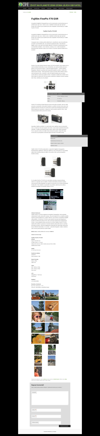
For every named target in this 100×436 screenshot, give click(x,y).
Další (75, 12)
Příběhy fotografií (69, 8)
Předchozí (71, 12)
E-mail (34, 416)
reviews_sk (45, 379)
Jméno (34, 410)
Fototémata (49, 8)
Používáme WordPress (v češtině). (50, 431)
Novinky (24, 8)
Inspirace (55, 8)
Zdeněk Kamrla (56, 379)
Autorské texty (36, 8)
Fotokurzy (43, 8)
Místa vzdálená (61, 8)
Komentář (34, 392)
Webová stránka (35, 422)
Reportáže (30, 8)
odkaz (66, 379)
